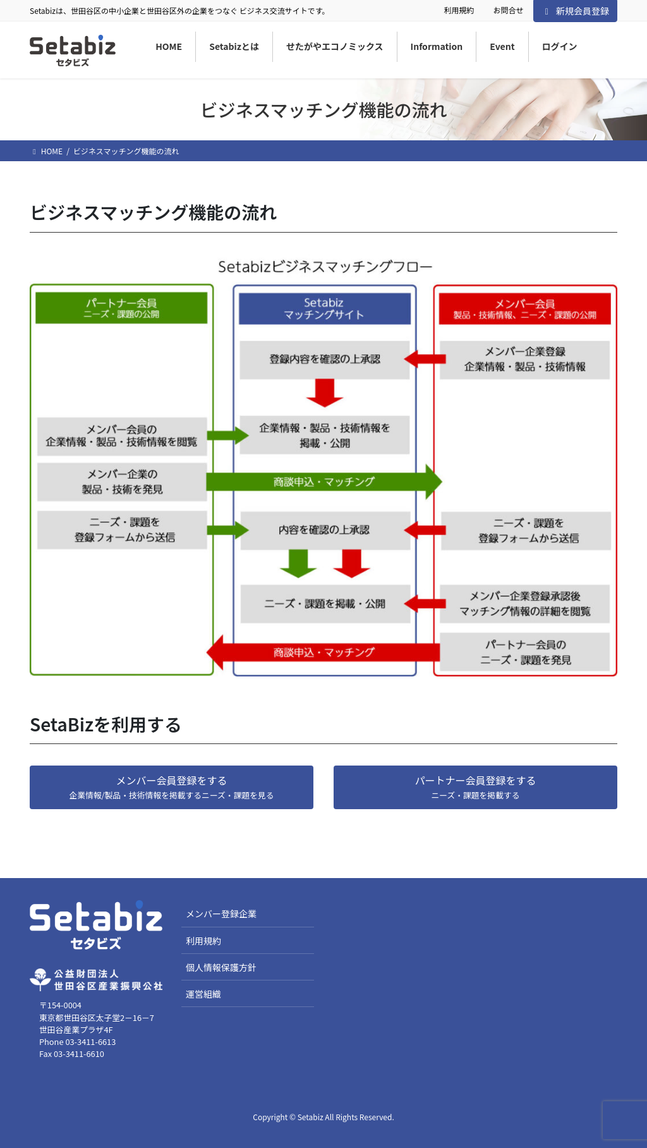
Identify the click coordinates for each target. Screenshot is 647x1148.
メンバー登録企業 (221, 913)
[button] (171, 788)
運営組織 (203, 993)
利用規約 (459, 10)
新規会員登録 (575, 10)
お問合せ (508, 10)
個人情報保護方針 (221, 967)
